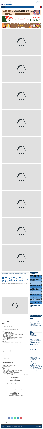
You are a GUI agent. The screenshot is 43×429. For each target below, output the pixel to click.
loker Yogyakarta (11, 283)
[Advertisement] (15, 291)
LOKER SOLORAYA (33, 333)
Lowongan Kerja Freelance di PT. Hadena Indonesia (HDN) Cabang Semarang (34, 276)
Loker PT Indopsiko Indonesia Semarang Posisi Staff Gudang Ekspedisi (34, 289)
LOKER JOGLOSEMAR (33, 335)
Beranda (16, 422)
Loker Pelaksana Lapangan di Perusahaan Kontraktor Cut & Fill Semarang (34, 303)
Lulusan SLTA (31, 315)
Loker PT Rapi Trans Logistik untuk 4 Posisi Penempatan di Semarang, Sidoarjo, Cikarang (35, 283)
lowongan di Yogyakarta (15, 283)
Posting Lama (26, 422)
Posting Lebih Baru (4, 422)
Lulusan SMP (36, 315)
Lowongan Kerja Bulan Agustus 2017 (22, 283)
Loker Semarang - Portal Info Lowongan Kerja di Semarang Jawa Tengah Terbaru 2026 (14, 426)
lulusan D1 (39, 315)
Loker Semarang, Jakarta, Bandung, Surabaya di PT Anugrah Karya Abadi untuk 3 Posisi (35, 286)
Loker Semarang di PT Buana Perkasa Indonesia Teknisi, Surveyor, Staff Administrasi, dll (35, 279)
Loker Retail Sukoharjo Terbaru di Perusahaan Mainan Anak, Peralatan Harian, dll (35, 345)
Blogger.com (40, 426)
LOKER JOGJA (32, 334)
